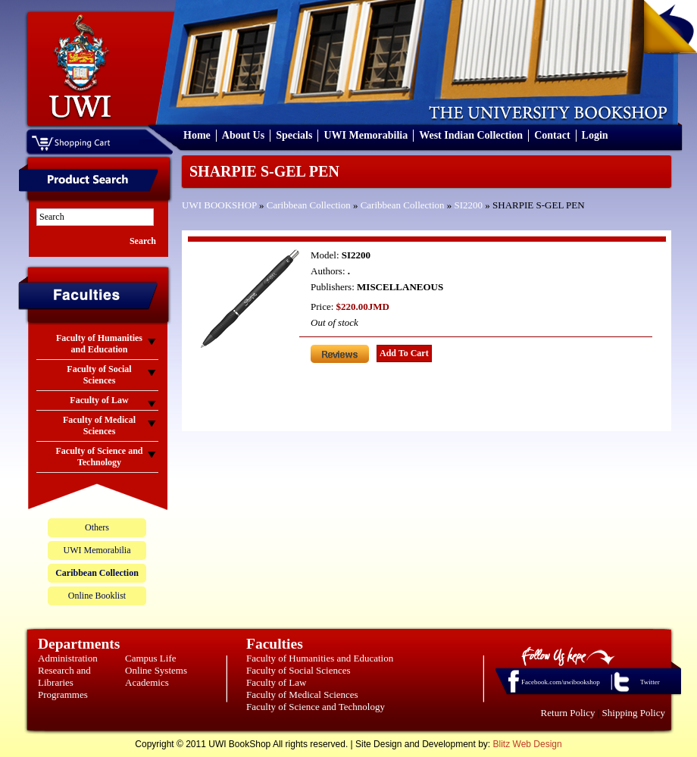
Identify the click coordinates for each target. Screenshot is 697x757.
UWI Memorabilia (365, 135)
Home (197, 135)
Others (97, 527)
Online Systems (156, 670)
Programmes (63, 694)
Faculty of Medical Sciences (302, 694)
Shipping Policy (633, 712)
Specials (294, 135)
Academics (147, 682)
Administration (68, 658)
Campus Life (151, 658)
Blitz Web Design (527, 744)
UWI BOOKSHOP (219, 205)
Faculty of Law (276, 682)
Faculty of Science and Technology (315, 706)
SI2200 (469, 205)
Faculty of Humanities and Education (319, 658)
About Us (243, 135)
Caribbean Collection (309, 205)
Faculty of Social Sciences (298, 670)
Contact (552, 135)
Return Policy (568, 712)
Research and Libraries (64, 676)
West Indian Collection (471, 135)
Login (595, 135)
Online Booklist (97, 595)
